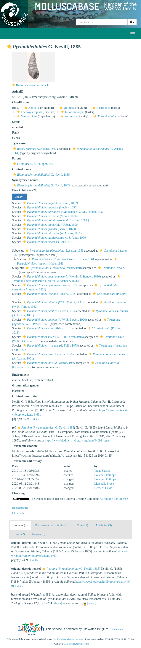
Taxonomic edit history (27, 461)
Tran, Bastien (102, 470)
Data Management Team (76, 643)
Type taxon (19, 143)
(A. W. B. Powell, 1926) (54, 319)
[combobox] (102, 22)
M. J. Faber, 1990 (50, 224)
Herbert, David (103, 488)
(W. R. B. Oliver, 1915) (53, 337)
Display (19, 196)
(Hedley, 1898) (49, 207)
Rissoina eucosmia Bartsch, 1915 (36, 85)
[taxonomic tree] (20, 507)
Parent (16, 158)
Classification (21, 102)
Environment (20, 374)
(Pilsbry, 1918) (49, 293)
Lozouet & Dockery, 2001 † (55, 220)
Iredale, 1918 (53, 268)
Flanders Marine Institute (70, 639)
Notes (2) (82, 525)
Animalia (31, 107)
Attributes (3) (103, 525)
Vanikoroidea (26, 116)
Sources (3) (20, 525)
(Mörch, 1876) (49, 216)
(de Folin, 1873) (50, 345)
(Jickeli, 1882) (50, 203)
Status (16, 121)
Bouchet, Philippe (105, 475)
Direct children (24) (24, 190)
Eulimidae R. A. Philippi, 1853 (33, 164)
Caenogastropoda (29, 112)
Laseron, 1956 (54, 250)
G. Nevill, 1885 (41, 174)
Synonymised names (25, 180)
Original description (25, 396)
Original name (21, 169)
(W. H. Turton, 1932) (52, 302)
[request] (91, 603)
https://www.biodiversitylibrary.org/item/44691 (73, 440)
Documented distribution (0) (52, 525)
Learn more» (116, 629)
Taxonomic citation (24, 446)
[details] (35, 419)
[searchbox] (101, 22)
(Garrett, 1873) (49, 229)
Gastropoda (101, 107)
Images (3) (38, 534)
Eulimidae (68, 116)
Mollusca (66, 107)
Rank (15, 132)
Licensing (18, 493)
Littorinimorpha (72, 112)
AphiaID (17, 91)
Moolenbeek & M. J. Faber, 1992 (62, 211)
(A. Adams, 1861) (52, 233)
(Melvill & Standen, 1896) (61, 276)
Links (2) (19, 534)
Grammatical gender (25, 385)
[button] (9, 46)
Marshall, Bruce (104, 483)
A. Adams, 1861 (34, 148)
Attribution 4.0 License (114, 498)
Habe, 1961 (48, 242)
